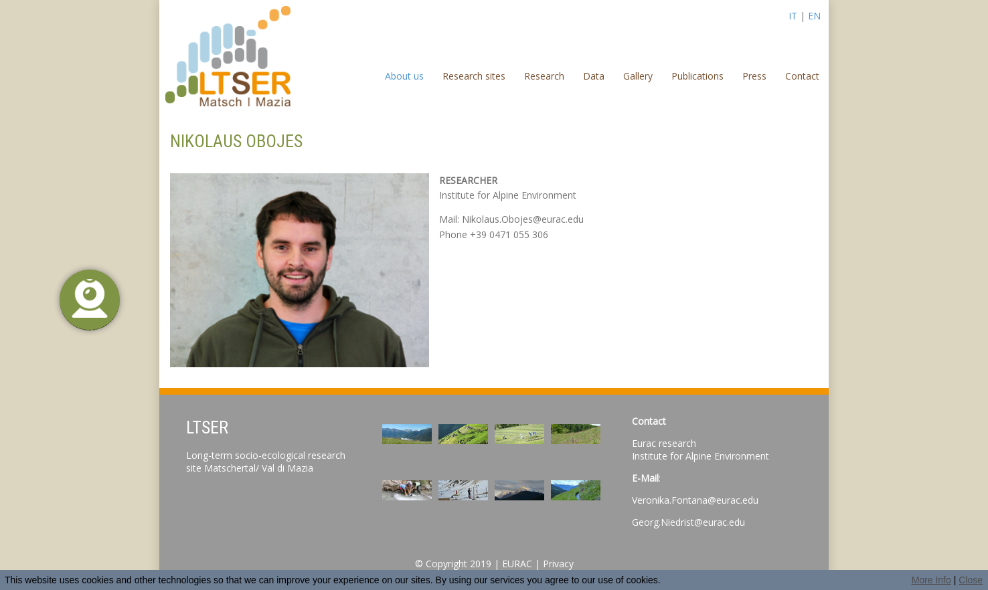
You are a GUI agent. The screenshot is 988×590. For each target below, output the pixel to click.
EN (814, 15)
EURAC (517, 563)
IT (793, 15)
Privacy (558, 563)
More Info (931, 580)
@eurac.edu (719, 522)
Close (971, 580)
